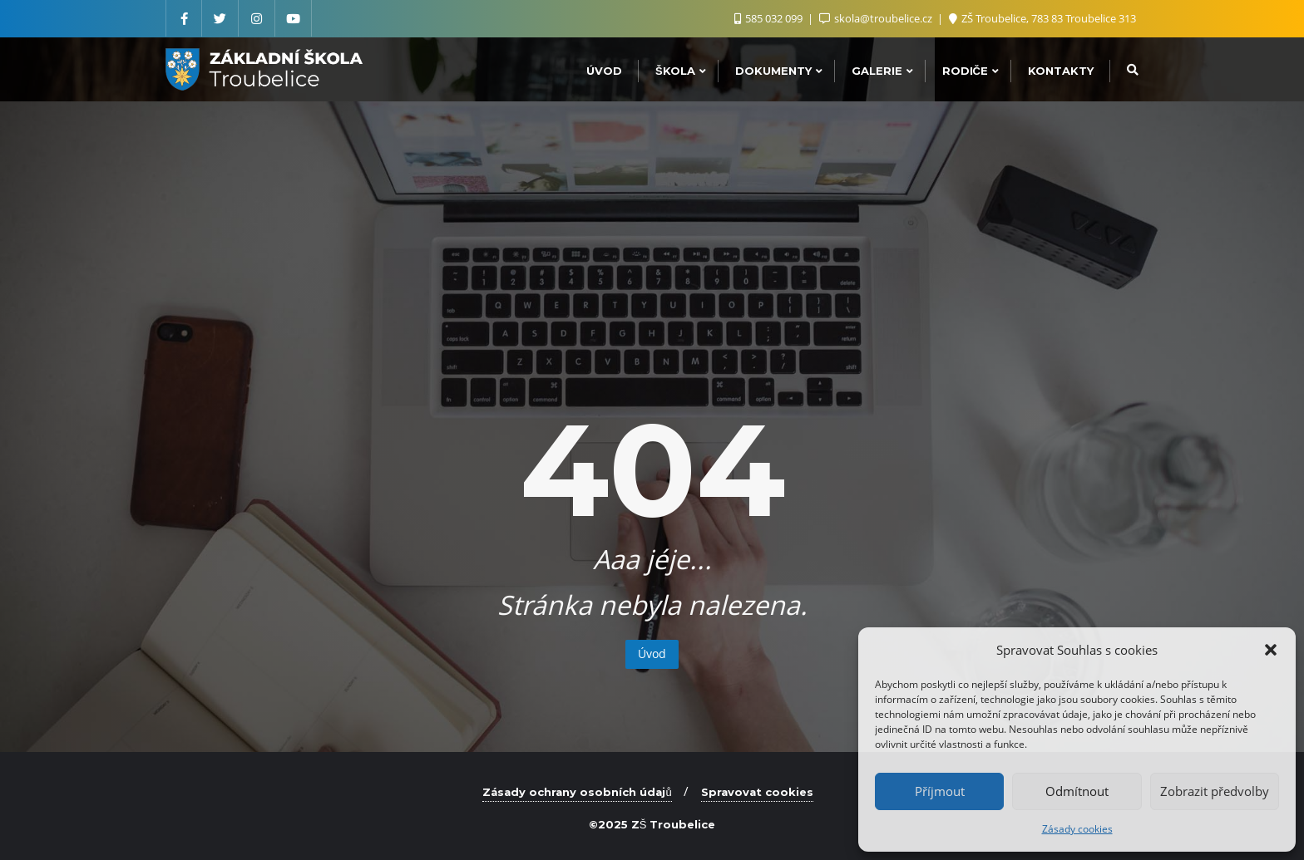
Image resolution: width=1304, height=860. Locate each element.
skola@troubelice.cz (877, 18)
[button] (1270, 649)
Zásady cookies (1077, 829)
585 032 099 (769, 18)
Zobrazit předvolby (1214, 791)
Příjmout (940, 791)
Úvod (652, 653)
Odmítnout (1077, 791)
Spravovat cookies (757, 792)
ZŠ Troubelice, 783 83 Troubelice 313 (1042, 18)
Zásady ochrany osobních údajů (576, 792)
